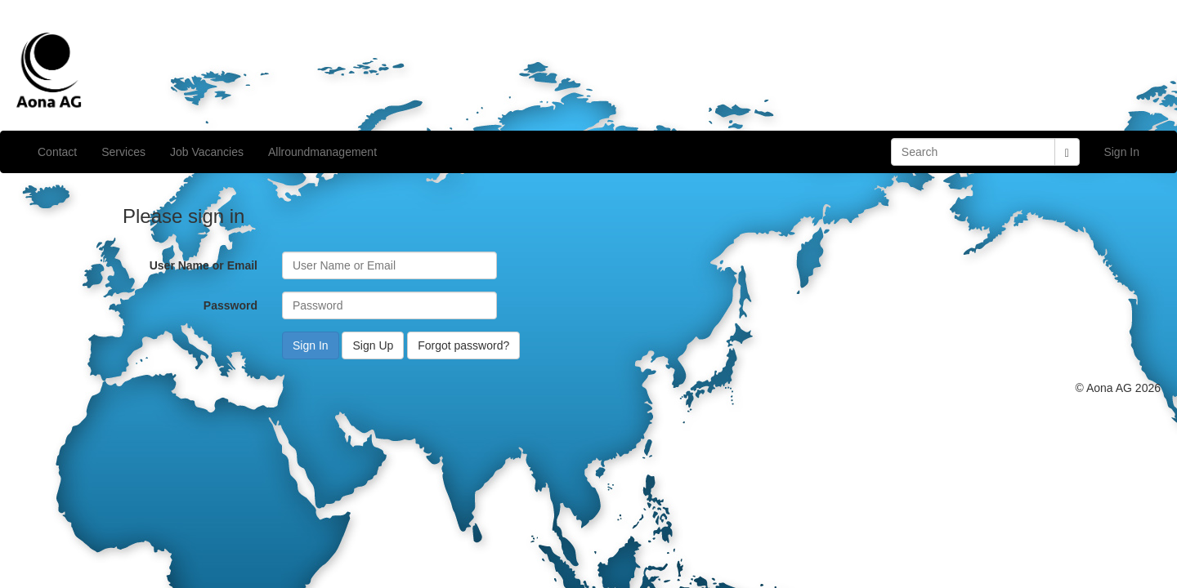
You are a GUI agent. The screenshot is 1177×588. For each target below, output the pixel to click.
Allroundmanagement (322, 151)
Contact (57, 151)
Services (123, 151)
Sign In (1121, 151)
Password (230, 305)
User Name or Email (203, 265)
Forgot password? (463, 345)
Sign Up (372, 345)
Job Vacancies (207, 151)
